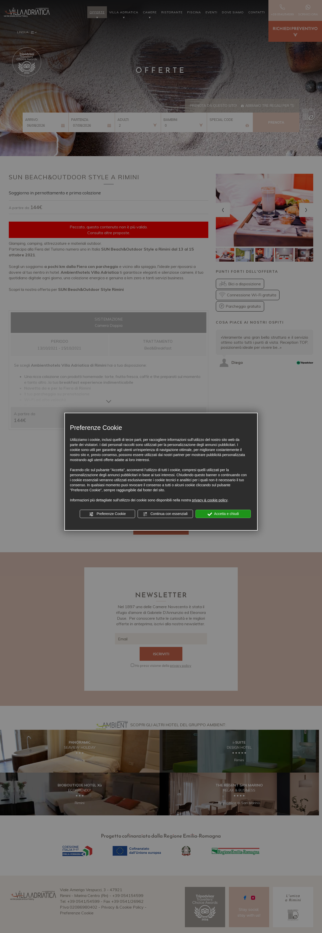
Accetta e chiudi (223, 514)
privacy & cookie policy (210, 500)
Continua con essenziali (165, 514)
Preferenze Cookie (107, 514)
